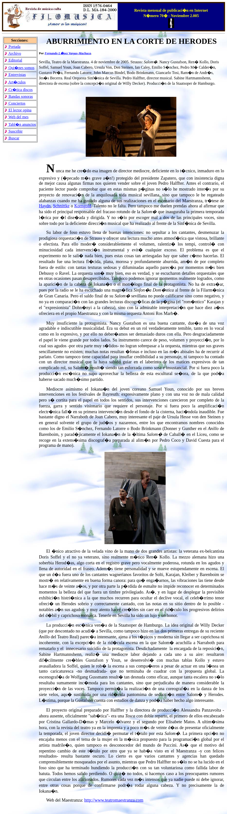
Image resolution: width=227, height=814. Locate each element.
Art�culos (15, 82)
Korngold (82, 205)
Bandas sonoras (18, 96)
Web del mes (16, 117)
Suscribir (13, 131)
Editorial (13, 60)
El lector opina (17, 110)
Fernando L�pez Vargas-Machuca (68, 53)
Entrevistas (15, 75)
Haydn (45, 205)
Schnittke (61, 205)
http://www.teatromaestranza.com (113, 800)
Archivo (12, 53)
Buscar (11, 138)
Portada (12, 47)
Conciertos (14, 103)
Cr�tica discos (18, 90)
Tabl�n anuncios (20, 124)
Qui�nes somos (19, 68)
